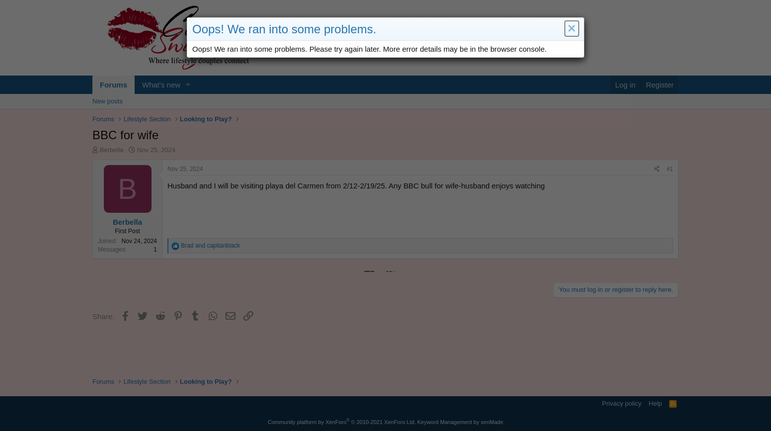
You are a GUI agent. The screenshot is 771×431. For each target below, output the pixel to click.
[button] (571, 29)
